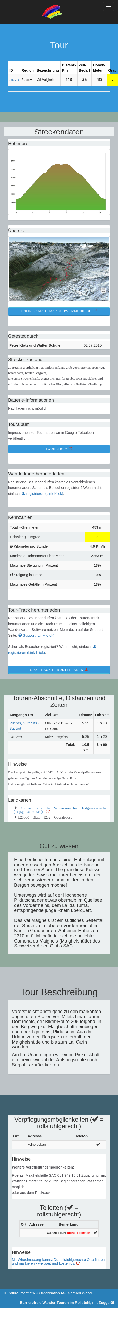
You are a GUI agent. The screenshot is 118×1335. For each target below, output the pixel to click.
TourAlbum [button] (59, 449)
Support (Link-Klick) (36, 635)
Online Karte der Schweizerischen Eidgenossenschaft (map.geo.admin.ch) (61, 809)
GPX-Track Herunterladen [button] (59, 670)
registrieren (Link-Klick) (42, 494)
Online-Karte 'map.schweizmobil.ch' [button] (59, 311)
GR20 (14, 80)
